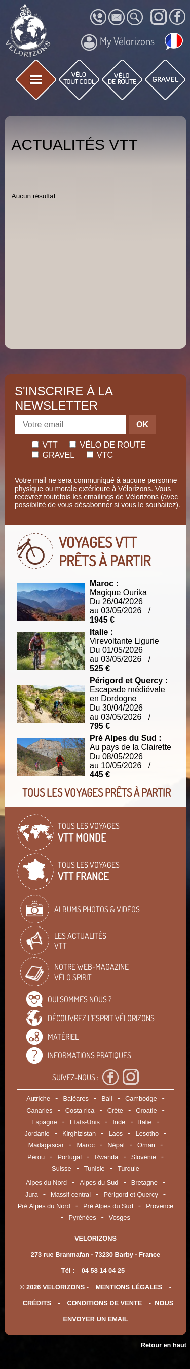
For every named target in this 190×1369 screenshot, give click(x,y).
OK (142, 424)
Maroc (86, 1145)
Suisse (61, 1168)
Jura (31, 1194)
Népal (115, 1145)
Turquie (128, 1168)
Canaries (39, 1110)
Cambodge (141, 1098)
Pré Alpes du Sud (108, 1206)
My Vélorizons (118, 42)
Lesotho (147, 1133)
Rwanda (106, 1157)
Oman (146, 1145)
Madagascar (46, 1145)
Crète (115, 1110)
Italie (145, 1122)
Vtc (100, 455)
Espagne (44, 1122)
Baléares (76, 1098)
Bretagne (144, 1182)
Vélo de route (107, 444)
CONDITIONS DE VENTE (104, 1303)
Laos (115, 1133)
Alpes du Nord (46, 1182)
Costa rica (80, 1110)
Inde (118, 1122)
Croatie (146, 1110)
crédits (37, 1303)
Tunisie (94, 1168)
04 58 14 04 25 (103, 1270)
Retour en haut (163, 1345)
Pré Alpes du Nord (44, 1206)
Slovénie (143, 1157)
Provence (159, 1206)
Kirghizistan (79, 1133)
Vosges (119, 1217)
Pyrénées (82, 1217)
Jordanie (37, 1133)
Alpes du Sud (99, 1182)
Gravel (53, 455)
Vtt (45, 444)
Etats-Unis (85, 1122)
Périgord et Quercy (130, 1194)
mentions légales (129, 1287)
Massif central (71, 1194)
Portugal (69, 1157)
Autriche (38, 1098)
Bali (106, 1098)
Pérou (36, 1157)
